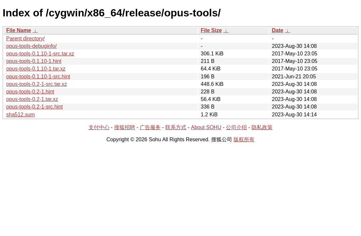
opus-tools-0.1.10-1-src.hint (38, 76)
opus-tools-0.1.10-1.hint (33, 61)
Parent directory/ (25, 38)
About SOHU (206, 127)
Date (277, 30)
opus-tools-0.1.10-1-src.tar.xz (40, 53)
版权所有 (243, 139)
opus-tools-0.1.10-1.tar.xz (36, 68)
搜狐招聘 (124, 127)
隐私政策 (261, 127)
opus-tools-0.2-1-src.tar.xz (36, 84)
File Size (211, 30)
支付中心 (99, 127)
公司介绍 (236, 127)
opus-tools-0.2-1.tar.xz (32, 99)
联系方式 (175, 127)
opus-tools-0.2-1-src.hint (34, 106)
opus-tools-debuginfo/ (31, 46)
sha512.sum (20, 114)
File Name (18, 30)
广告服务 (150, 127)
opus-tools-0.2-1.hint (30, 91)
